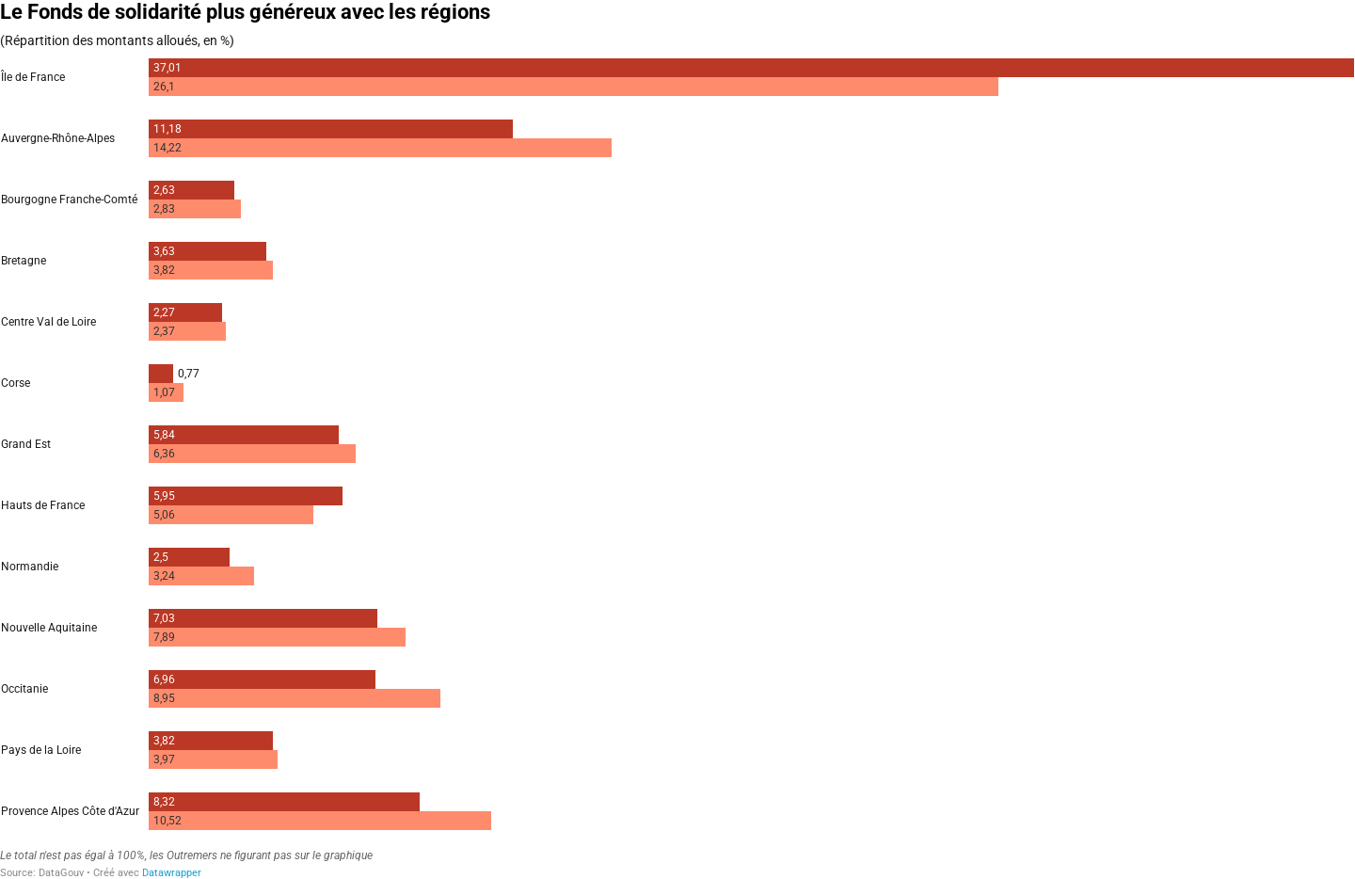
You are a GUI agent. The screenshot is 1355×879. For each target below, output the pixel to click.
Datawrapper (171, 873)
